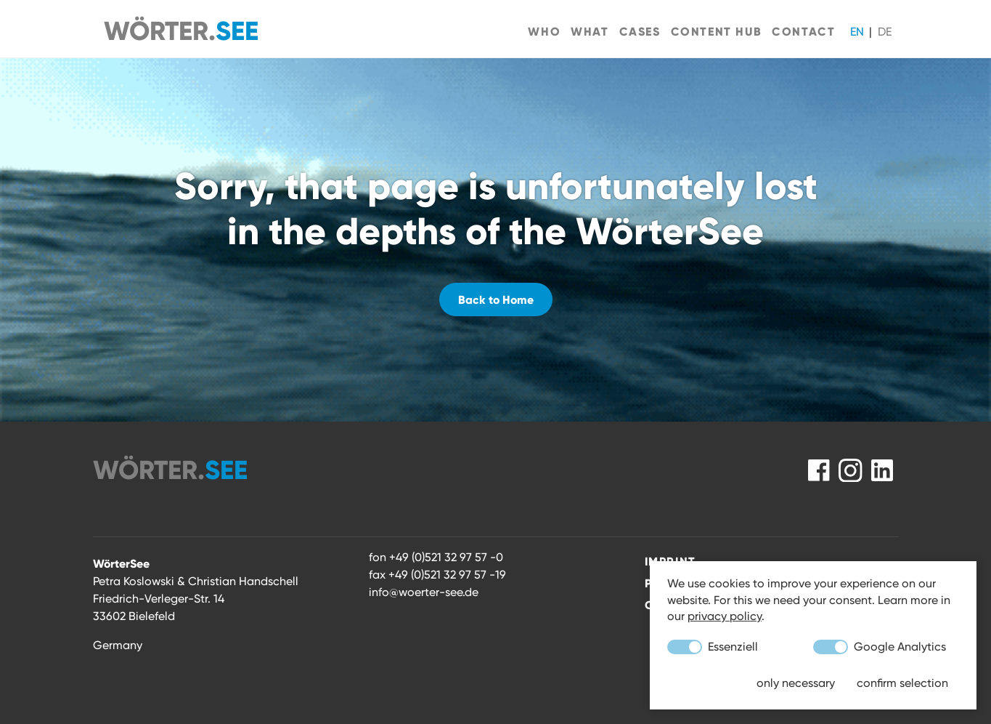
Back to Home (496, 299)
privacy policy (725, 616)
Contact (803, 31)
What (589, 31)
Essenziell (712, 647)
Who (544, 31)
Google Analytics (879, 647)
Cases (640, 31)
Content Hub (716, 31)
